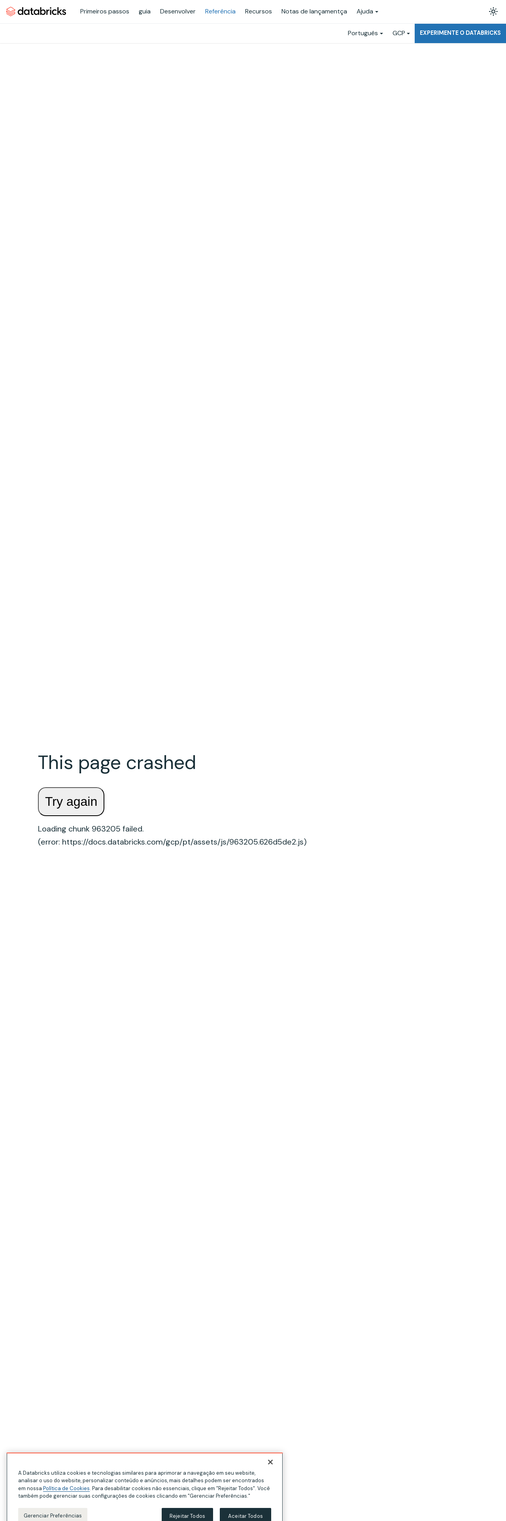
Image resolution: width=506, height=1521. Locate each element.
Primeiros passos (104, 11)
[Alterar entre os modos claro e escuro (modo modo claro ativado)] (493, 11)
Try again (71, 801)
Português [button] (363, 33)
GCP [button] (399, 33)
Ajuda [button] (365, 11)
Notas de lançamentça (314, 11)
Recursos (258, 11)
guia (145, 11)
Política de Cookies (66, 1494)
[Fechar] (270, 1467)
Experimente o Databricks (460, 32)
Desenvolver (178, 11)
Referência (220, 11)
